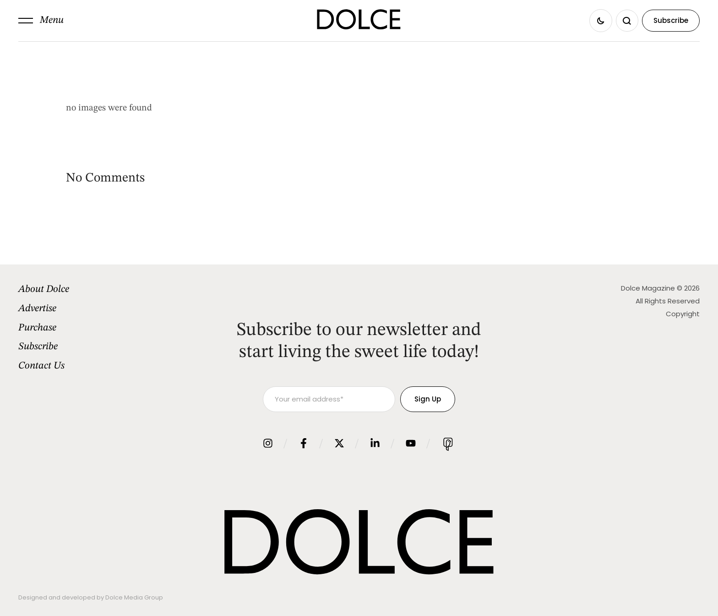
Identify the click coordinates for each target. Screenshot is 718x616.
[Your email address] (329, 399)
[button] (41, 20)
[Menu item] (96, 290)
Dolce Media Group (134, 597)
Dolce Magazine (648, 288)
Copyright (683, 314)
